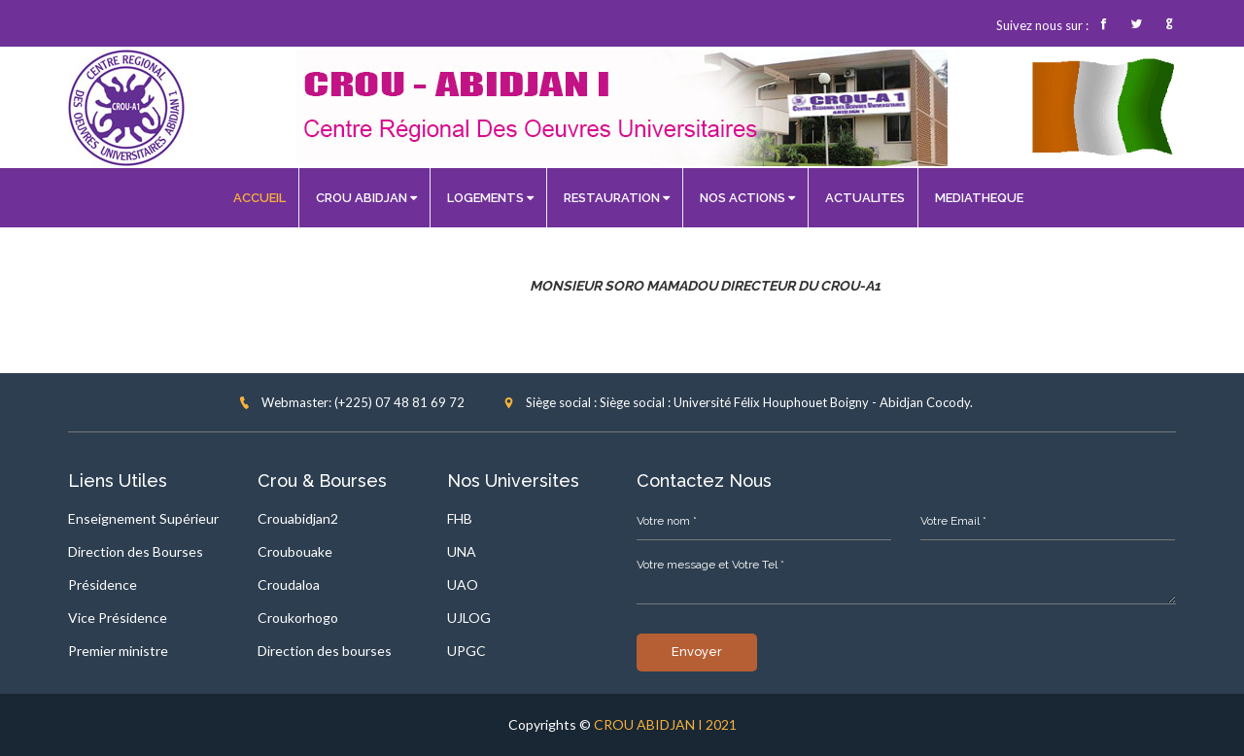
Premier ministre (118, 650)
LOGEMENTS (490, 197)
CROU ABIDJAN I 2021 (665, 724)
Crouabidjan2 (298, 518)
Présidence (102, 584)
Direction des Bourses (135, 551)
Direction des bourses (325, 650)
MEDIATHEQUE (979, 197)
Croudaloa (289, 584)
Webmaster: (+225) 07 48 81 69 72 (351, 402)
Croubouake (295, 551)
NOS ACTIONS (747, 197)
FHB (459, 518)
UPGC (466, 650)
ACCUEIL (259, 197)
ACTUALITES (865, 197)
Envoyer (697, 651)
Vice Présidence (117, 617)
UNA (461, 551)
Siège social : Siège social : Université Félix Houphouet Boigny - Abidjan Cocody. (737, 402)
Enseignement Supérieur (143, 518)
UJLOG (469, 617)
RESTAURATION (617, 197)
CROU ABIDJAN (366, 197)
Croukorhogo (298, 617)
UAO (462, 584)
